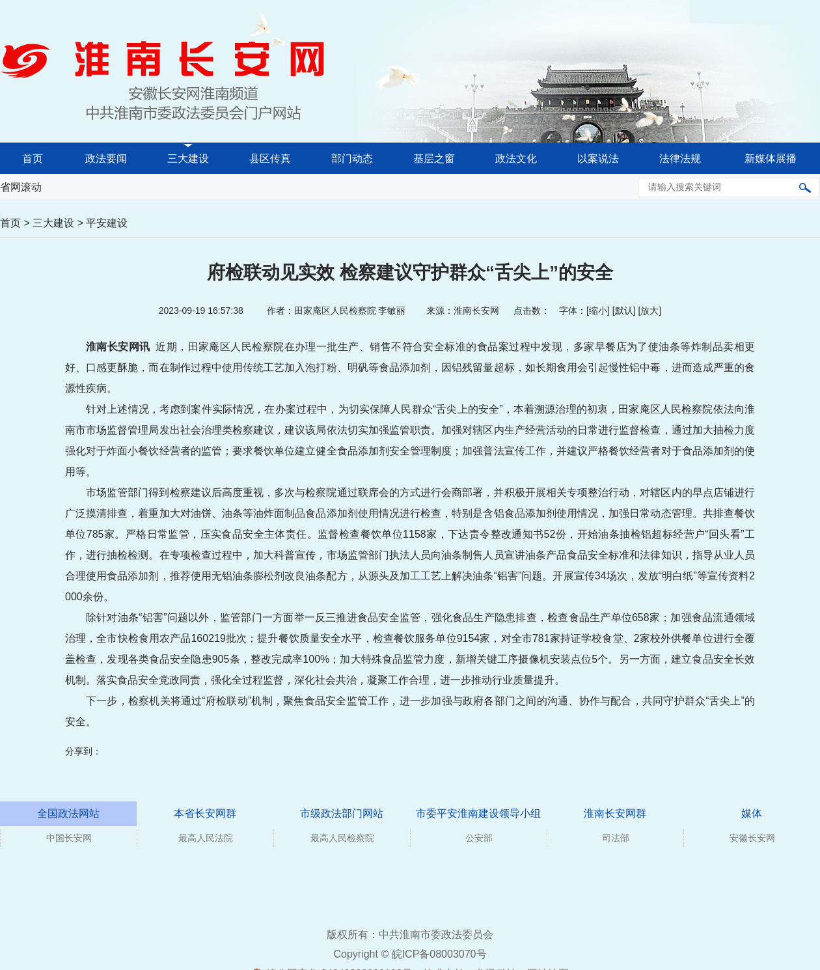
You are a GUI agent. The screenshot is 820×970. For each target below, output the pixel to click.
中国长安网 (69, 838)
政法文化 (516, 158)
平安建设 (107, 223)
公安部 (479, 838)
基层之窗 (434, 158)
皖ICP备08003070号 (439, 954)
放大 (649, 310)
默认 (624, 310)
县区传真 (270, 158)
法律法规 (680, 158)
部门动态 (352, 158)
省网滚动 (21, 187)
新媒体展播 (771, 158)
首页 (32, 158)
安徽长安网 (752, 838)
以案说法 (598, 158)
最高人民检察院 (342, 838)
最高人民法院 (205, 838)
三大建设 (188, 158)
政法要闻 (106, 158)
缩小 (598, 310)
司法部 (615, 838)
